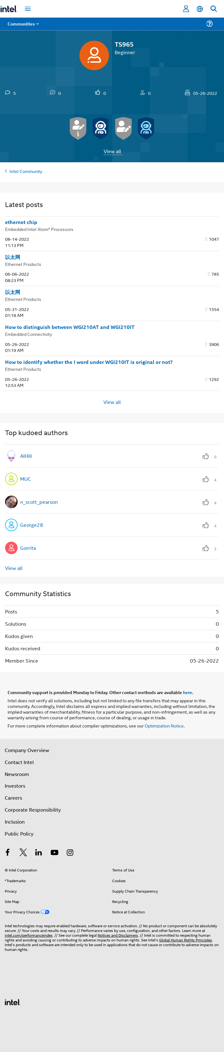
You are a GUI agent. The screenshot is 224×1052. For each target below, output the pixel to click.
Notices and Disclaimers (118, 935)
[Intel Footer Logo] (12, 1001)
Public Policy (19, 833)
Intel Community (25, 171)
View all (112, 151)
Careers (13, 797)
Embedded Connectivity (28, 334)
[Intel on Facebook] (7, 853)
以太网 (12, 257)
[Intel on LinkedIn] (38, 853)
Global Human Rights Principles (185, 940)
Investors (15, 785)
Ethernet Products (23, 264)
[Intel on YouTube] (54, 853)
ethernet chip (21, 222)
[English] (199, 9)
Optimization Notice (164, 725)
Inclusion (15, 821)
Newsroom (17, 774)
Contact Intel (19, 762)
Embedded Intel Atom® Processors (39, 229)
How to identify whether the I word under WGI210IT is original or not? (89, 362)
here (187, 692)
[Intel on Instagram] (70, 853)
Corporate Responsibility (33, 809)
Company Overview (27, 750)
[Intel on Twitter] (23, 853)
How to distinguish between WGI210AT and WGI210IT (70, 327)
